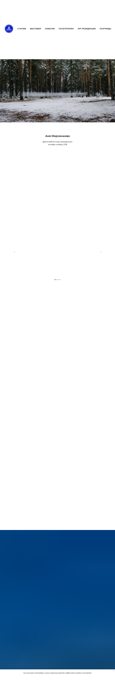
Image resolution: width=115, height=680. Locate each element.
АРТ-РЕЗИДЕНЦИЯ (87, 29)
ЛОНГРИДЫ (105, 29)
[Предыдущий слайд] (14, 252)
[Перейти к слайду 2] (56, 279)
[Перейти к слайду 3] (58, 279)
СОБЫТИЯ (50, 29)
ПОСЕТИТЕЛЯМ (66, 29)
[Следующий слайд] (100, 252)
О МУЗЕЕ (21, 29)
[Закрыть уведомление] (114, 671)
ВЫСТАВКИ (35, 29)
